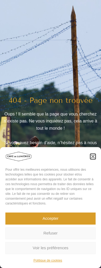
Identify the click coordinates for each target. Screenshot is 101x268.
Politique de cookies (47, 260)
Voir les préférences (50, 247)
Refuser (50, 233)
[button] (93, 156)
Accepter (50, 218)
